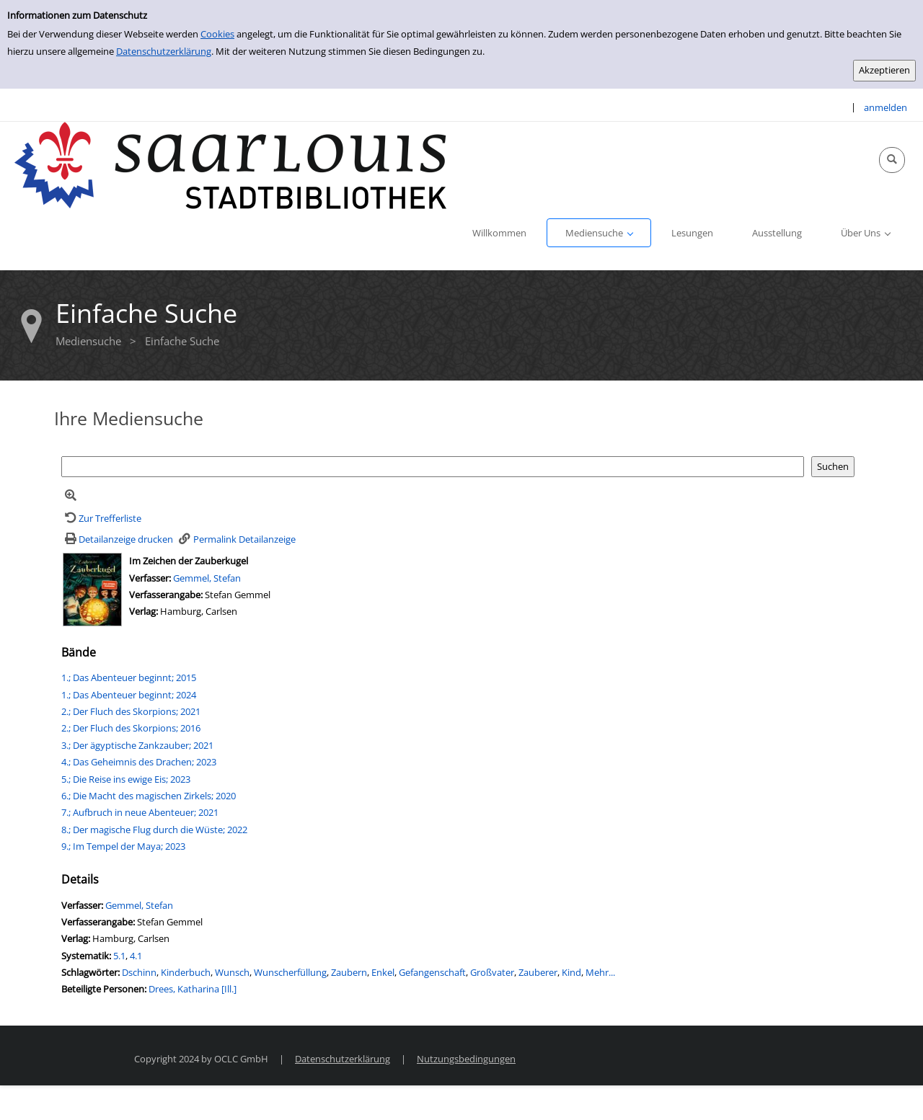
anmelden (885, 107)
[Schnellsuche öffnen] (892, 160)
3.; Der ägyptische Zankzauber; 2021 (137, 745)
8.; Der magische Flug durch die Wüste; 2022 (154, 829)
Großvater (492, 972)
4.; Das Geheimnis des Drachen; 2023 (138, 761)
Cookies (217, 33)
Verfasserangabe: (166, 594)
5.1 (119, 955)
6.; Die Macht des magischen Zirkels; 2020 (148, 795)
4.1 (136, 955)
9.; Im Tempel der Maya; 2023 (123, 846)
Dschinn (139, 972)
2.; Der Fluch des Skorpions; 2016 (130, 727)
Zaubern (349, 972)
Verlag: (143, 611)
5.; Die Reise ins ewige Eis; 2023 (125, 779)
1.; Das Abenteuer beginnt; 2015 (128, 677)
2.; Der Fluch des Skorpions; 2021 (130, 711)
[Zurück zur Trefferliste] (101, 518)
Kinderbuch (186, 972)
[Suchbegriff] (432, 466)
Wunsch (232, 972)
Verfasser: (151, 578)
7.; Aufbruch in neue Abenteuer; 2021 (139, 812)
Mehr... (600, 972)
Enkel (382, 972)
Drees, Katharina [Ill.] (193, 988)
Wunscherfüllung (290, 972)
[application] (599, 232)
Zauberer (537, 972)
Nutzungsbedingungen (466, 1058)
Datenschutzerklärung (163, 51)
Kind (571, 972)
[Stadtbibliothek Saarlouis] (230, 164)
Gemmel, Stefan (207, 578)
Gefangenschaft (432, 972)
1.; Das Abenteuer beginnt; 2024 (128, 694)
